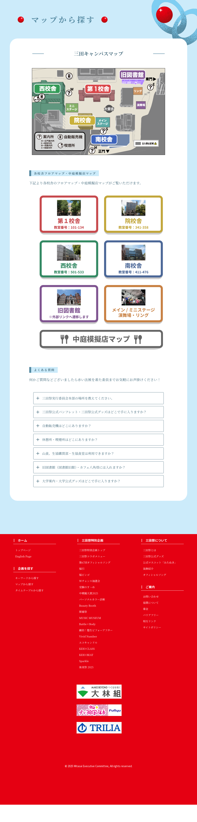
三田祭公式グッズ (153, 573)
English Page (23, 573)
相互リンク (149, 639)
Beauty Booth (87, 623)
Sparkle (84, 678)
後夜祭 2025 (86, 684)
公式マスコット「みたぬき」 (160, 580)
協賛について (151, 620)
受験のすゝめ (87, 604)
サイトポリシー (152, 645)
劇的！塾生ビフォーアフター (96, 647)
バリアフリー (151, 632)
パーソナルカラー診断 (92, 617)
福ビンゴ (84, 592)
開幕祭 (83, 629)
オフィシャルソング (154, 592)
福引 (81, 586)
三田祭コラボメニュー (92, 573)
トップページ (23, 567)
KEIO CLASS (87, 666)
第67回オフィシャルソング (94, 580)
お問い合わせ (151, 614)
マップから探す (24, 602)
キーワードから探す (27, 595)
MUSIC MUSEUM (90, 635)
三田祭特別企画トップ (92, 567)
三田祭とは (149, 567)
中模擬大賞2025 (88, 610)
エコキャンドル (88, 660)
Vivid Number (88, 654)
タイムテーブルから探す (29, 608)
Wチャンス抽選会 (89, 598)
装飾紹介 (148, 586)
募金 (145, 626)
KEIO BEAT (86, 672)
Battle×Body (87, 641)
